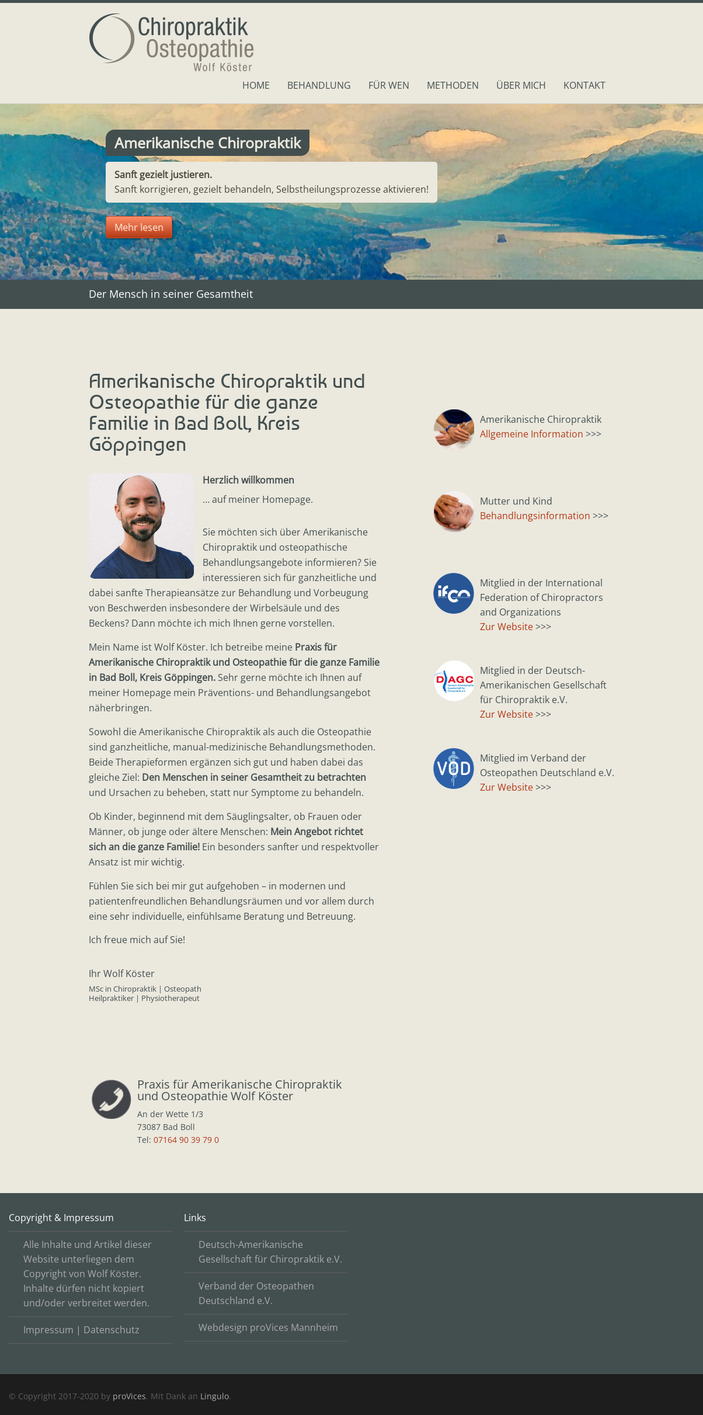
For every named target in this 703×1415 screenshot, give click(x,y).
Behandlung (319, 85)
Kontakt (584, 85)
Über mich (521, 85)
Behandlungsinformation (535, 515)
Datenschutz (111, 1329)
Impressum (48, 1329)
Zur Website (506, 626)
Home (256, 85)
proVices (129, 1396)
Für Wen (388, 85)
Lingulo (214, 1396)
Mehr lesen (138, 227)
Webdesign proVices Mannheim (268, 1327)
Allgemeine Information (531, 433)
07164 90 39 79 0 (186, 1139)
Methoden (453, 85)
